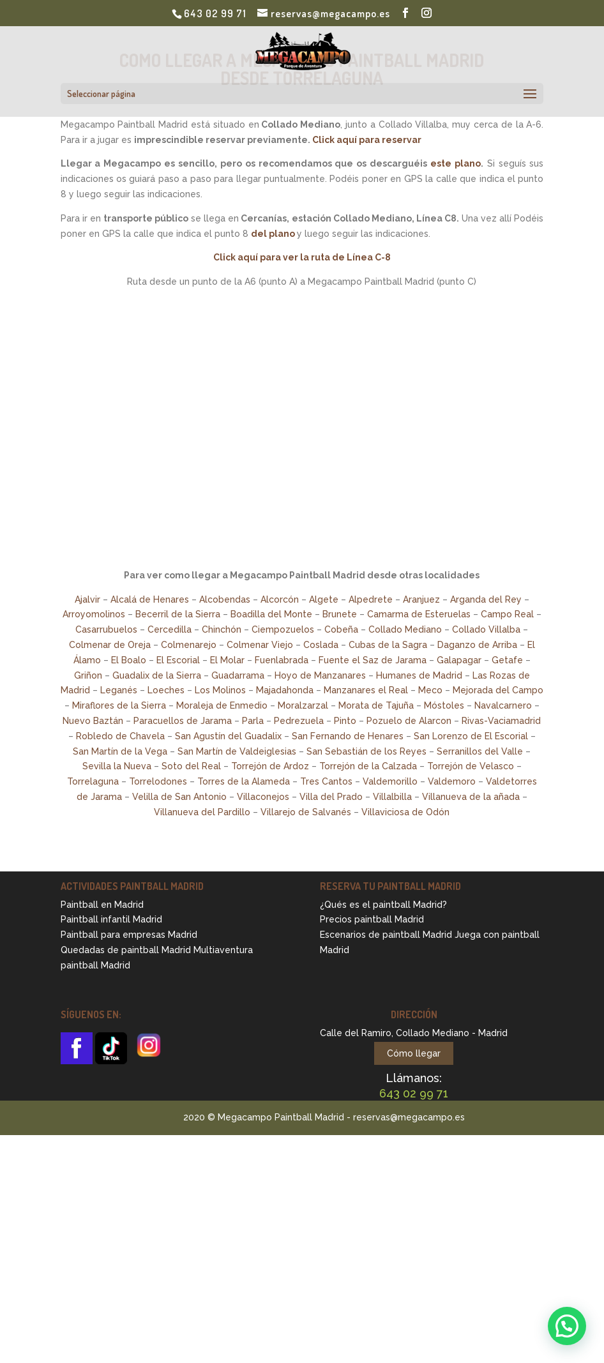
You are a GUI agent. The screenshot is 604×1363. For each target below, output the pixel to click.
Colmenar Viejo (260, 645)
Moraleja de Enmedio (222, 705)
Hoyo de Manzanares (320, 675)
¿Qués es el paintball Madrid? (383, 905)
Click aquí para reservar (366, 140)
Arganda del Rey (486, 599)
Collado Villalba (486, 629)
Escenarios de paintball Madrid (386, 935)
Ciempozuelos (283, 629)
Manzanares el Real (366, 690)
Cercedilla (169, 629)
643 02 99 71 (215, 13)
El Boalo (128, 660)
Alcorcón (279, 599)
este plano (455, 163)
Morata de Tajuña (376, 705)
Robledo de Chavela (120, 736)
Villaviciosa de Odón (405, 812)
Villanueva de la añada (471, 797)
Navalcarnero (503, 705)
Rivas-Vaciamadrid (501, 721)
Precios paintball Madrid (372, 919)
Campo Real (507, 614)
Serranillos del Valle (480, 751)
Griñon (88, 675)
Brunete (339, 614)
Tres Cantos (326, 781)
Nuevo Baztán (93, 721)
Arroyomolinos (94, 614)
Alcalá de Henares (149, 599)
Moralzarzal (303, 705)
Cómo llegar (414, 1053)
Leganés (118, 690)
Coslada (320, 645)
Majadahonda (284, 690)
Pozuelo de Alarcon (408, 721)
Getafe (507, 660)
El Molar (227, 660)
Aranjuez (421, 599)
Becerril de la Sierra (177, 614)
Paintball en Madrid (102, 905)
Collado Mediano (405, 629)
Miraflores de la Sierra (119, 705)
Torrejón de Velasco (470, 766)
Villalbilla (392, 797)
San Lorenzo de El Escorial (471, 736)
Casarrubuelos (106, 629)
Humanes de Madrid (419, 675)
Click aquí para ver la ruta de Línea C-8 (302, 257)
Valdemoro (452, 781)
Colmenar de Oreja (110, 645)
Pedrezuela (299, 721)
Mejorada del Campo (498, 690)
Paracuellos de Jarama (182, 721)
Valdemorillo (390, 781)
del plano (273, 234)
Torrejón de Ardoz (270, 766)
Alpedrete (371, 599)
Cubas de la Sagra (388, 645)
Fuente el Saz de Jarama (373, 660)
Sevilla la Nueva (116, 766)
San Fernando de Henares (348, 736)
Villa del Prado (331, 797)
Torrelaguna (93, 781)
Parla (253, 721)
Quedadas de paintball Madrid (126, 950)
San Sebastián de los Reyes (366, 751)
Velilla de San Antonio (179, 797)
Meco (430, 690)
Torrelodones (158, 781)
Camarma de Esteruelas (419, 614)
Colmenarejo (188, 645)
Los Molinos (220, 690)
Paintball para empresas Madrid (129, 935)
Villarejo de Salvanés (305, 812)
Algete (323, 599)
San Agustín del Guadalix (228, 736)
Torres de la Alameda (243, 781)
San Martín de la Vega (120, 751)
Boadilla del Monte (271, 614)
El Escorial (178, 660)
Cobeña (341, 629)
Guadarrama (237, 675)
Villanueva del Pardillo (202, 812)
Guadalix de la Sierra (156, 675)
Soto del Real (191, 766)
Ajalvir (87, 599)
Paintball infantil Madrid (111, 919)
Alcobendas (224, 599)
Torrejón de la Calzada (368, 766)
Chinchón (221, 629)
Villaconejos (263, 797)
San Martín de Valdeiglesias (236, 751)
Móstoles (444, 705)
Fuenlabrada (281, 660)
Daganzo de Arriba (477, 645)
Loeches (166, 690)
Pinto (345, 721)
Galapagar (459, 660)
